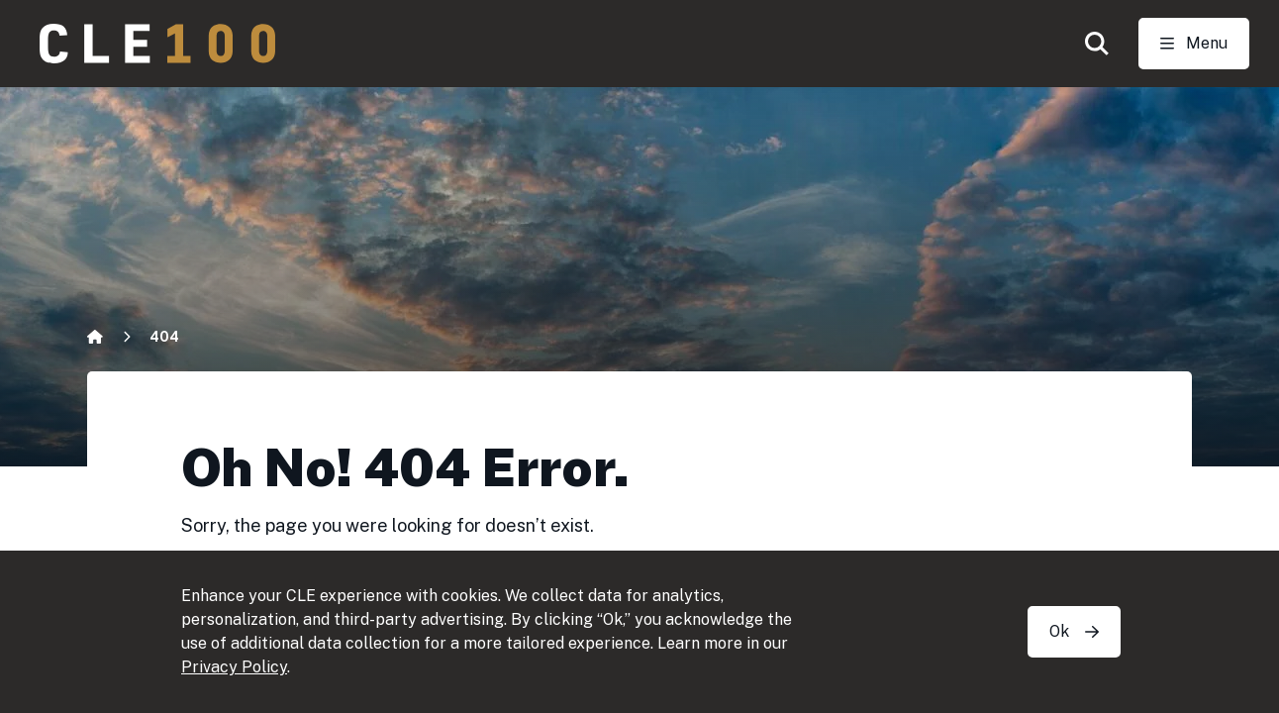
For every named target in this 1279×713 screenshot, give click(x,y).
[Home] (95, 337)
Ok (1074, 631)
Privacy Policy (234, 667)
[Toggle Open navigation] (1193, 43)
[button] (1097, 43)
